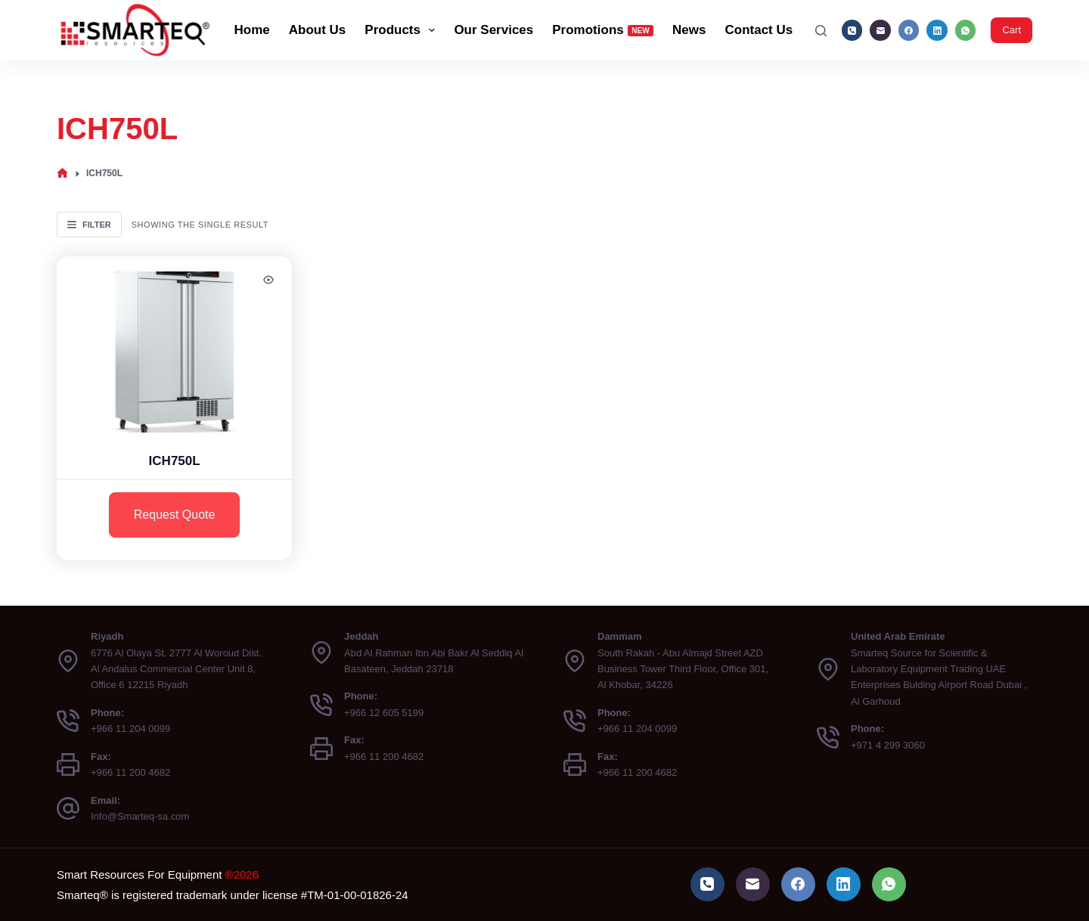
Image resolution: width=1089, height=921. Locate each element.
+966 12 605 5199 (384, 712)
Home (252, 30)
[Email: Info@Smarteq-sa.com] (68, 808)
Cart (1011, 30)
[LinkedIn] (937, 30)
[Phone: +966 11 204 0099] (68, 720)
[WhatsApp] (965, 30)
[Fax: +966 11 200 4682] (68, 764)
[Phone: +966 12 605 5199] (321, 704)
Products (403, 30)
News (689, 30)
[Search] (821, 30)
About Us (317, 30)
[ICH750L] (174, 344)
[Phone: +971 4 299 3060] (828, 737)
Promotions (602, 30)
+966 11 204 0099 (130, 728)
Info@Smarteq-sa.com (140, 816)
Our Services (493, 30)
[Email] (880, 30)
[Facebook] (909, 30)
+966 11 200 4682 (130, 772)
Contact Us (759, 30)
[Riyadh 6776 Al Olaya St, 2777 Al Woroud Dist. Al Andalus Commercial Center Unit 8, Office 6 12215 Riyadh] (68, 661)
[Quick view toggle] (268, 280)
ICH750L (174, 461)
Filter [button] (89, 224)
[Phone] (852, 30)
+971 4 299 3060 (888, 745)
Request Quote (175, 514)
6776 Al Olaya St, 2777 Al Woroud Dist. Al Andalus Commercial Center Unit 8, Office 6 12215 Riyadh (176, 669)
